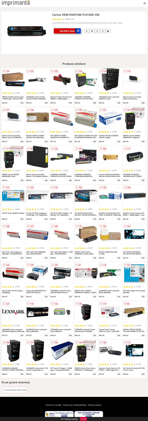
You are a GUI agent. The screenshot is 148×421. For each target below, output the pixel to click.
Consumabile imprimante (15, 390)
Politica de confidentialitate (74, 405)
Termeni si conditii (54, 405)
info (22, 103)
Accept (83, 419)
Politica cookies (94, 405)
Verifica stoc (70, 31)
